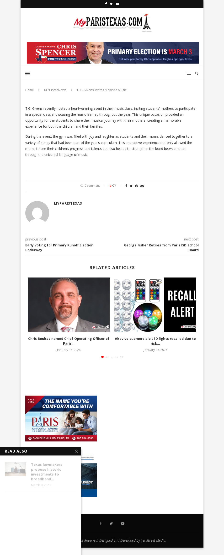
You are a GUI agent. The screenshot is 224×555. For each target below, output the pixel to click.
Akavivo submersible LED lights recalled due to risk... (155, 341)
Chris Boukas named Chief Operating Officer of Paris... (68, 341)
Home (29, 90)
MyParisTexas (68, 203)
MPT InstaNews (55, 90)
